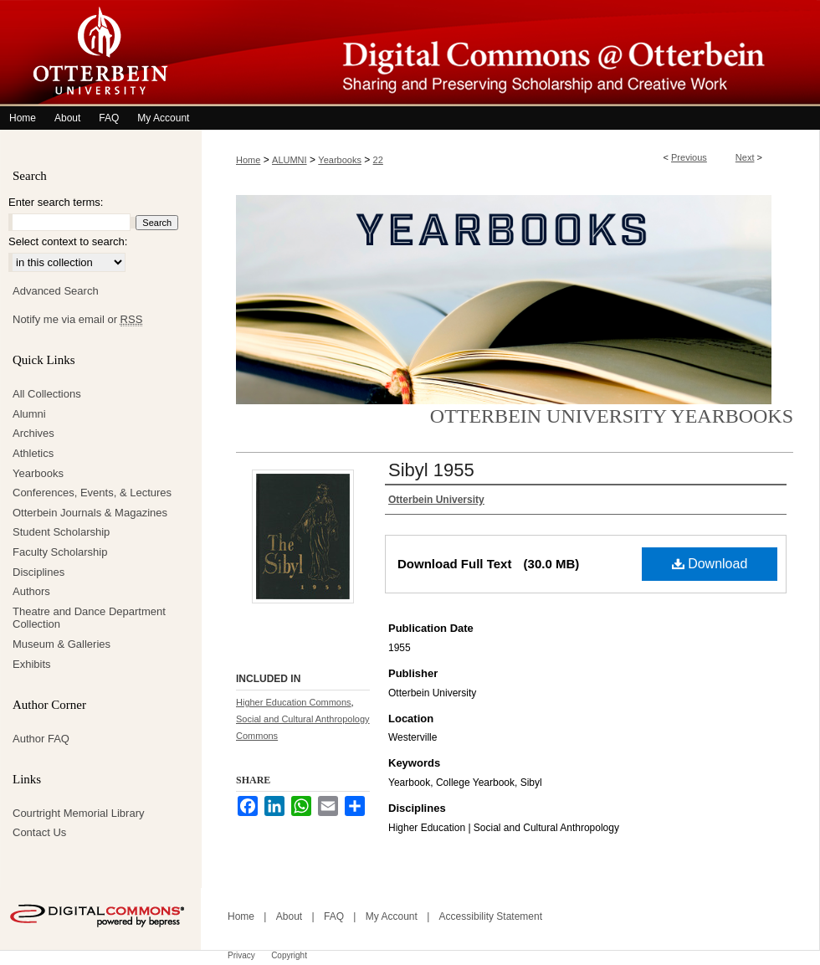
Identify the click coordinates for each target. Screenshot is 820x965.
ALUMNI (289, 160)
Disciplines (38, 572)
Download (710, 564)
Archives (33, 433)
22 (378, 160)
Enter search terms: (55, 202)
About (289, 916)
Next (745, 157)
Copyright (289, 955)
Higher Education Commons (293, 702)
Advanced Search (56, 291)
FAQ (334, 916)
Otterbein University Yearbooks (611, 416)
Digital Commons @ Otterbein (510, 53)
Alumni (29, 414)
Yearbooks (339, 160)
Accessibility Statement (490, 916)
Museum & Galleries (61, 644)
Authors (31, 591)
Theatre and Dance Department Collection (89, 618)
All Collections (47, 394)
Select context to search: (67, 241)
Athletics (33, 453)
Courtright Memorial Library (79, 813)
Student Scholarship (61, 532)
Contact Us (39, 832)
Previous (689, 157)
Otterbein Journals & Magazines (90, 512)
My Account (392, 916)
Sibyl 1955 (431, 469)
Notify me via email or (77, 319)
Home (248, 160)
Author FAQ (41, 738)
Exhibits (32, 664)
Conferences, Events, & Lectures (92, 492)
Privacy (241, 955)
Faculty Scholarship (60, 552)
